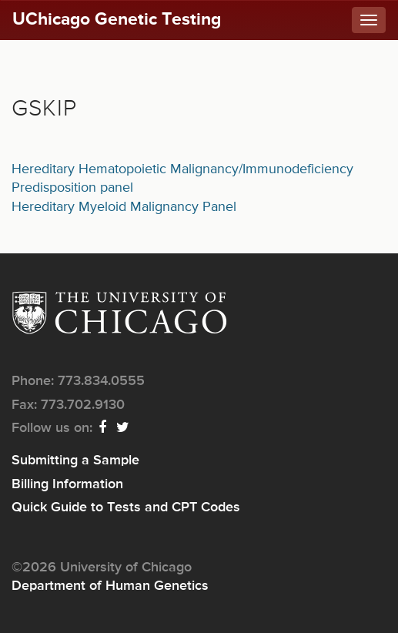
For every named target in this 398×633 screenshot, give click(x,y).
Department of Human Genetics (110, 586)
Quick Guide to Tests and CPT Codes (126, 507)
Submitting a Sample (75, 460)
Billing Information (67, 484)
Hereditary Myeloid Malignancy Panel (124, 207)
